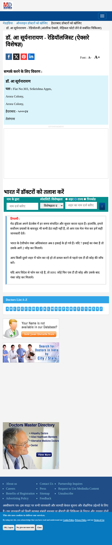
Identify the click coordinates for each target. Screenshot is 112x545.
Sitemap (45, 493)
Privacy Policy (80, 520)
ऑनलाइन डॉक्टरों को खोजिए (32, 23)
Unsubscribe (65, 493)
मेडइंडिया (8, 23)
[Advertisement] (32, 152)
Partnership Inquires (70, 483)
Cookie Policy (68, 520)
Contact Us (46, 483)
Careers (10, 488)
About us (11, 483)
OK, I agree (8, 527)
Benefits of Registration (20, 493)
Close (39, 527)
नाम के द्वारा (13, 199)
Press (43, 488)
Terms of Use (99, 520)
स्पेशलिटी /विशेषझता (51, 199)
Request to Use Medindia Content (78, 488)
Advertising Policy (17, 498)
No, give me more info (25, 527)
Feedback (45, 498)
